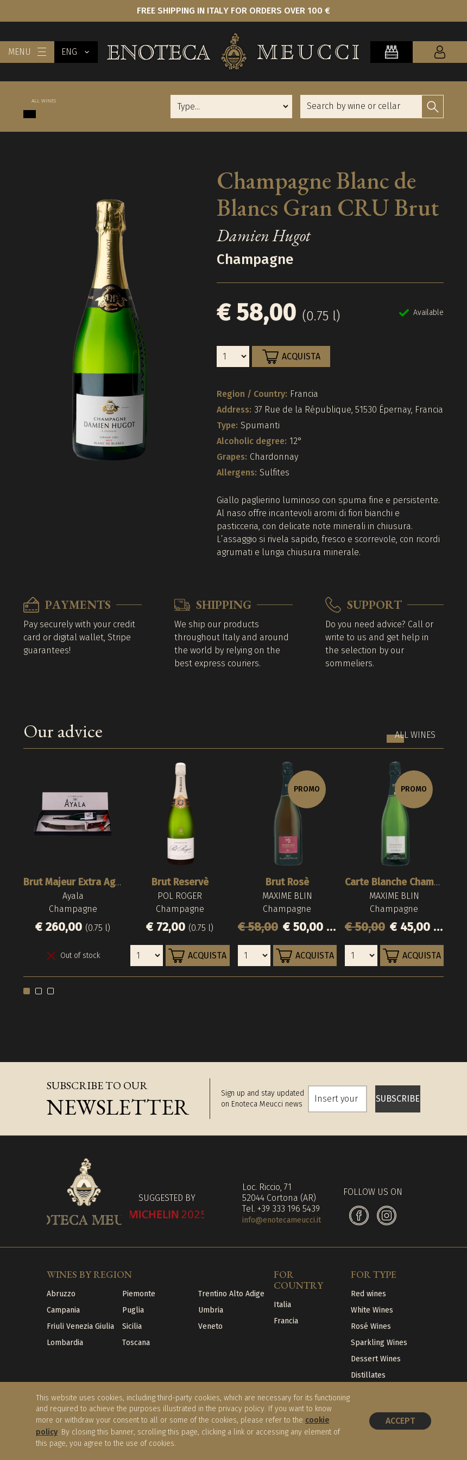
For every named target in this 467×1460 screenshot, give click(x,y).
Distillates (368, 1375)
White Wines (372, 1310)
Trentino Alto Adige (231, 1293)
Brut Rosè (287, 882)
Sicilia (132, 1326)
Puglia (133, 1310)
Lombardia (65, 1342)
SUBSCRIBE (398, 1099)
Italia (282, 1304)
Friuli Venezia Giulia (80, 1326)
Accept (400, 1421)
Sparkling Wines (379, 1342)
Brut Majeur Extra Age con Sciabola (101, 882)
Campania (63, 1310)
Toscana (136, 1342)
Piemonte (138, 1293)
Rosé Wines (371, 1326)
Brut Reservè (180, 882)
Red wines (368, 1293)
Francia (286, 1321)
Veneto (210, 1326)
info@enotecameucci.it (281, 1220)
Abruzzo (61, 1293)
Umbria (210, 1310)
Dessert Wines (376, 1358)
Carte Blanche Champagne (403, 882)
